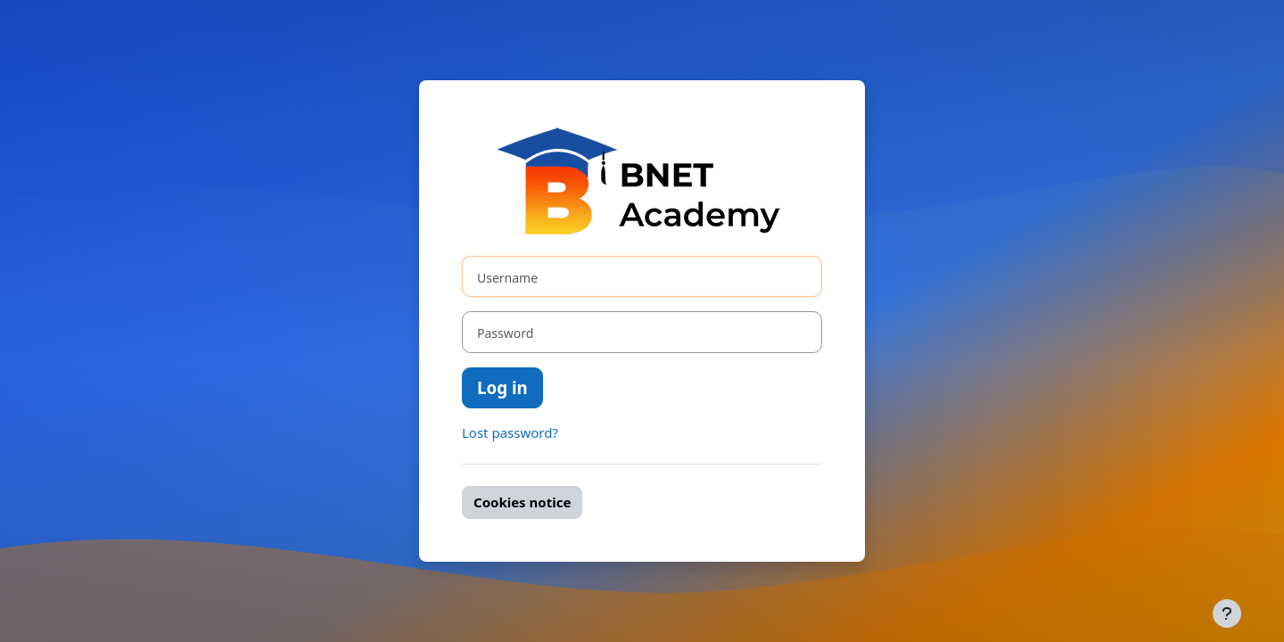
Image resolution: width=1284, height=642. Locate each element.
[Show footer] (1227, 613)
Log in (502, 387)
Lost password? (510, 432)
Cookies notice (522, 502)
